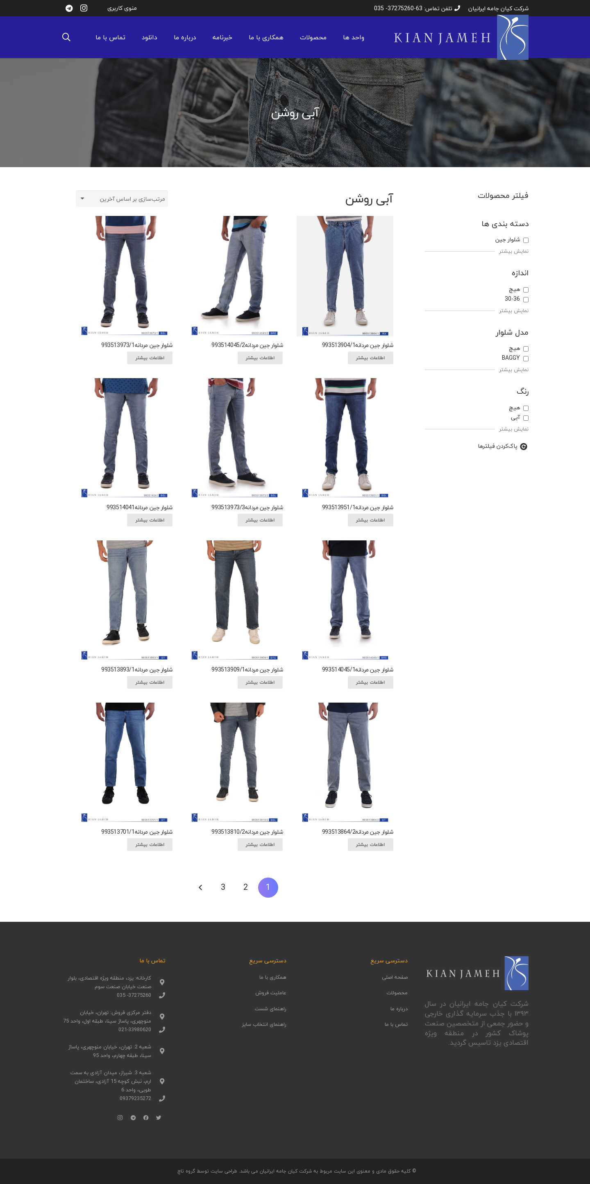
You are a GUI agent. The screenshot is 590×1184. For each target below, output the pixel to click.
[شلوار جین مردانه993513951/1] (345, 438)
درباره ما (399, 1008)
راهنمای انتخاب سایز (264, 1024)
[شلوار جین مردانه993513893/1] (124, 600)
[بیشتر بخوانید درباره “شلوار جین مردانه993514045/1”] (370, 682)
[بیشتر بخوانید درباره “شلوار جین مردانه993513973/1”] (149, 358)
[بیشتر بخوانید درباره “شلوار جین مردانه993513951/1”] (370, 520)
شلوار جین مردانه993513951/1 (357, 507)
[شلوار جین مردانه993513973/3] (234, 438)
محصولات (397, 992)
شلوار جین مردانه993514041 (139, 507)
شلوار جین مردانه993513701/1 (136, 832)
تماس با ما (396, 1024)
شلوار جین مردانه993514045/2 (247, 345)
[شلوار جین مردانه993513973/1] (124, 276)
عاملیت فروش (270, 992)
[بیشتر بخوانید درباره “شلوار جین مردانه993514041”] (149, 520)
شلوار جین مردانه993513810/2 (247, 832)
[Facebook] (146, 1118)
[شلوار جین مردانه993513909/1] (234, 600)
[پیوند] (460, 37)
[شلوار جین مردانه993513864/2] (345, 763)
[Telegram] (68, 8)
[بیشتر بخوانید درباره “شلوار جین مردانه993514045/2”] (260, 358)
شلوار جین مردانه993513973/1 (136, 345)
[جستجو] (66, 37)
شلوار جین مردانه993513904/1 (357, 345)
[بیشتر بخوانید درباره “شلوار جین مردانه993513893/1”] (149, 682)
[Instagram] (83, 8)
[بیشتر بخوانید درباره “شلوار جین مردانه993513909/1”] (260, 682)
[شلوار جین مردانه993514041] (124, 438)
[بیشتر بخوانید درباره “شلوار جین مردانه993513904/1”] (370, 358)
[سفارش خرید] (122, 198)
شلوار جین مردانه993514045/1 (357, 670)
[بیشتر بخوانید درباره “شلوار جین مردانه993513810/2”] (260, 844)
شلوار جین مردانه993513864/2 (357, 832)
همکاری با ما (272, 977)
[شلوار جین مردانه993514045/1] (345, 600)
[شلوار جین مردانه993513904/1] (345, 276)
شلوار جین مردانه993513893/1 (136, 670)
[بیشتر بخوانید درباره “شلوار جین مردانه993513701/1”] (149, 844)
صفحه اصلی (395, 977)
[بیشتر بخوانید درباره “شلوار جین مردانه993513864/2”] (370, 844)
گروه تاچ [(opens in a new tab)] (186, 1171)
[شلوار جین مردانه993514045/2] (234, 276)
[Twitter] (159, 1118)
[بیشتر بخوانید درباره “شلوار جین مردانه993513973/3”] (260, 520)
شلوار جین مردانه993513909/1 (247, 670)
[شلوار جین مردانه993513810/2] (234, 763)
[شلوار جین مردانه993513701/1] (124, 763)
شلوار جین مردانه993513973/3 (247, 507)
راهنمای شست (270, 1008)
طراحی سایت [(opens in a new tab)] (224, 1171)
